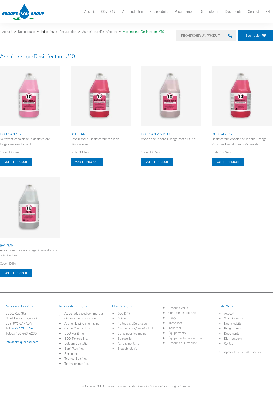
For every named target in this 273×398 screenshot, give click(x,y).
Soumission (255, 35)
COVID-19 (108, 11)
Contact (253, 11)
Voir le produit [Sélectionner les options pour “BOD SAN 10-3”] (227, 162)
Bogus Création (180, 386)
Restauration (68, 32)
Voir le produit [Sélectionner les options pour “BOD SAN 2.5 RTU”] (157, 162)
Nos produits (158, 11)
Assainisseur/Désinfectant (99, 32)
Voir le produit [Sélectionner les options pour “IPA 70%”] (16, 273)
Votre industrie (132, 11)
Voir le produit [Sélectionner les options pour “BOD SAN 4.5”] (16, 162)
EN (267, 11)
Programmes (184, 11)
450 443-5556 (22, 328)
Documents (233, 11)
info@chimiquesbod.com (22, 341)
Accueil (89, 11)
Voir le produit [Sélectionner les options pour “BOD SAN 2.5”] (86, 162)
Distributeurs (209, 11)
